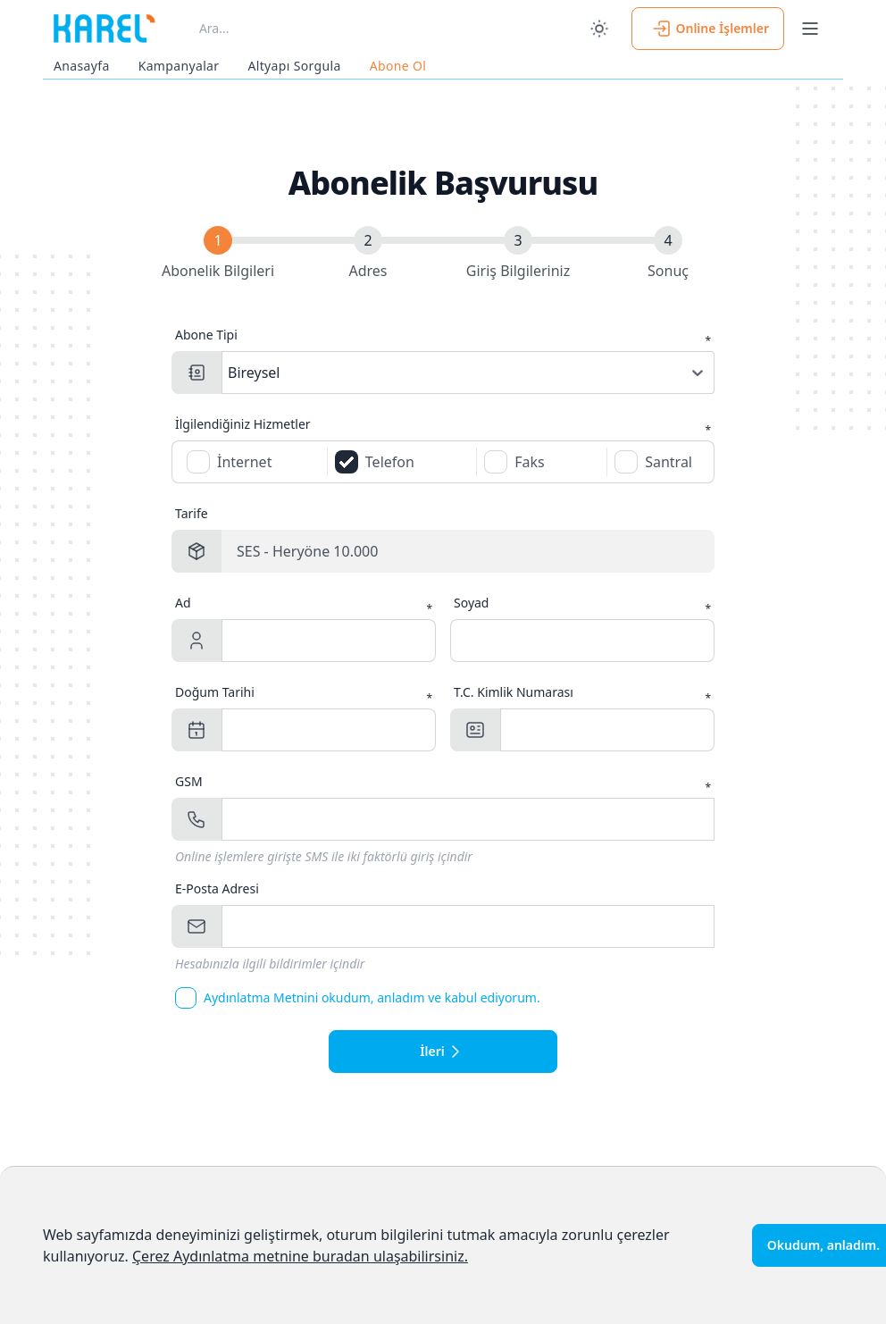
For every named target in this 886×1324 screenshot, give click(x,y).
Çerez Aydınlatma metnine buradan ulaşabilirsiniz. (300, 1256)
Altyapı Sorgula (293, 65)
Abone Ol (398, 65)
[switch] (599, 28)
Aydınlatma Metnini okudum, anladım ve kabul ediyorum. (372, 997)
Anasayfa (82, 65)
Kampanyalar (179, 65)
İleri (442, 1051)
